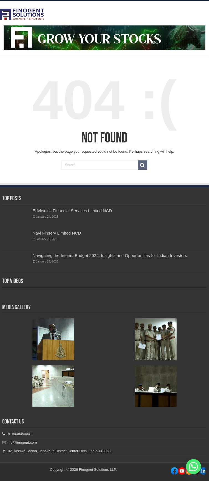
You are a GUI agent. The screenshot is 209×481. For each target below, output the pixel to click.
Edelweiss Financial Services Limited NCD (72, 210)
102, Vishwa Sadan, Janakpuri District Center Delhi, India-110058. (57, 451)
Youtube (201, 472)
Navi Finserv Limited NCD (57, 233)
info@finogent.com (19, 442)
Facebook (174, 472)
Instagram (181, 472)
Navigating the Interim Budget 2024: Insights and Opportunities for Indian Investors (110, 255)
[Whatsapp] (193, 466)
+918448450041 (17, 434)
